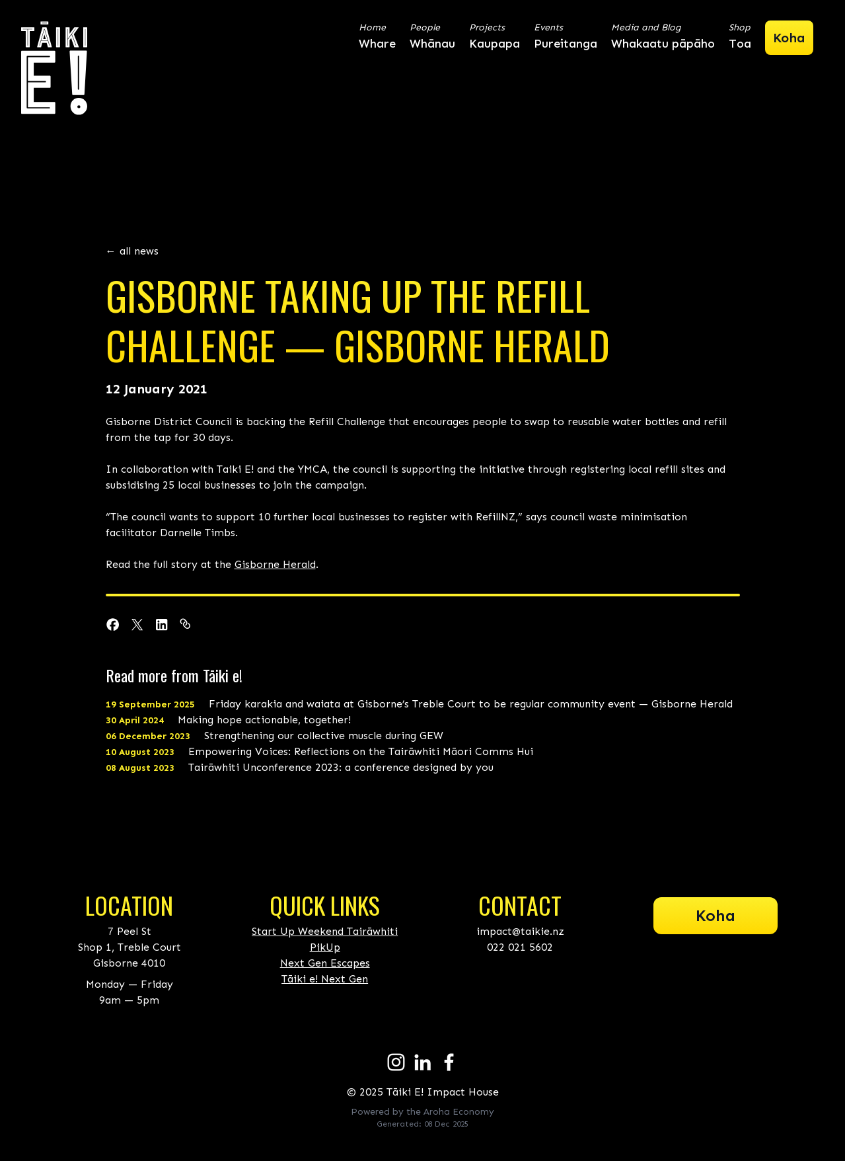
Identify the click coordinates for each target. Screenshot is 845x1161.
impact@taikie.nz (520, 931)
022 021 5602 (520, 947)
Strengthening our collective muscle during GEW (274, 735)
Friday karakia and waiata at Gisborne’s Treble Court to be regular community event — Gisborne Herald (419, 704)
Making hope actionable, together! (228, 719)
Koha (715, 915)
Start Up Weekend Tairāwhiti (325, 931)
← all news (132, 251)
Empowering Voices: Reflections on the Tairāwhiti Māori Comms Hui (319, 751)
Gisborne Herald (275, 564)
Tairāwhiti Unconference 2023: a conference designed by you (300, 767)
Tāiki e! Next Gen (324, 979)
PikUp (325, 947)
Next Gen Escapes (325, 963)
